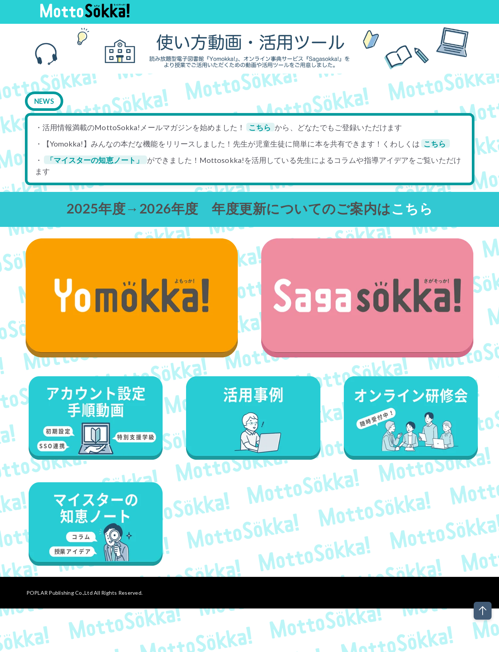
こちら (260, 127)
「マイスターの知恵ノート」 (95, 159)
